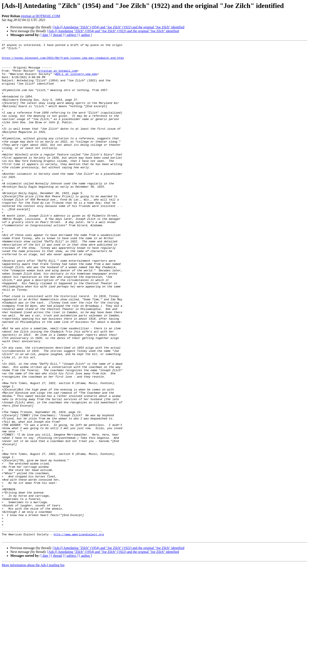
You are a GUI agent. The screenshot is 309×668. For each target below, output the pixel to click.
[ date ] (45, 35)
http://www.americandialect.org (79, 633)
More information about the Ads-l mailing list (33, 664)
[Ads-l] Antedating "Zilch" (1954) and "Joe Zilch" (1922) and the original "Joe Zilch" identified (118, 27)
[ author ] (85, 35)
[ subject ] (71, 35)
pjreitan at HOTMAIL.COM (40, 16)
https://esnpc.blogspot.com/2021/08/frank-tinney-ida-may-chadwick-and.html (63, 61)
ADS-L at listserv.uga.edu (76, 80)
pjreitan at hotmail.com (58, 76)
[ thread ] (57, 35)
